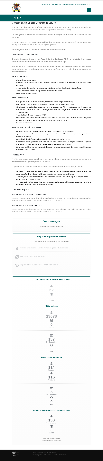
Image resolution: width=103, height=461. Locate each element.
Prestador (51, 381)
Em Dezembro (51, 395)
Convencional (51, 424)
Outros (51, 301)
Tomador (51, 371)
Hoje (51, 353)
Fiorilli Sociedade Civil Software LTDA (44, 452)
